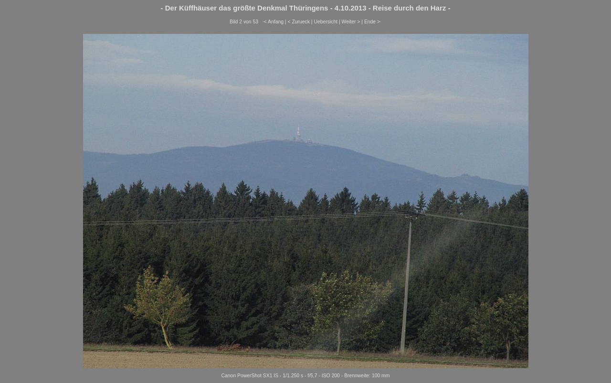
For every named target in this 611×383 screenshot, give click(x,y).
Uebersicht (325, 21)
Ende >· (372, 21)
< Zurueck (298, 21)
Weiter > (351, 21)
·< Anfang (273, 21)
